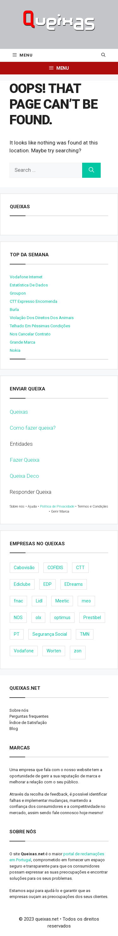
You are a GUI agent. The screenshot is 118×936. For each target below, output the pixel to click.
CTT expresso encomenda (33, 301)
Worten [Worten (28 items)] (54, 650)
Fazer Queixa (24, 460)
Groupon (18, 293)
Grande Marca (22, 342)
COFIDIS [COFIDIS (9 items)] (55, 567)
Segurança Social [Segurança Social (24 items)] (49, 634)
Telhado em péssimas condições (40, 326)
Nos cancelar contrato (30, 334)
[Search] (91, 170)
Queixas (19, 412)
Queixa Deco (24, 476)
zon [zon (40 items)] (77, 650)
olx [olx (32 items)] (38, 617)
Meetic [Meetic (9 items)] (62, 600)
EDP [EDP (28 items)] (47, 584)
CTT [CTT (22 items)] (80, 567)
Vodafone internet (26, 277)
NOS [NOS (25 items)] (18, 617)
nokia (15, 350)
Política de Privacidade (57, 506)
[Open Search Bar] (103, 55)
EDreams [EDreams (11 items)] (74, 584)
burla (14, 309)
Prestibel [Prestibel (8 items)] (92, 617)
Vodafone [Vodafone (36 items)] (24, 650)
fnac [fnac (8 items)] (18, 600)
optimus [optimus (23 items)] (62, 617)
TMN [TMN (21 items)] (84, 634)
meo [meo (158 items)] (86, 600)
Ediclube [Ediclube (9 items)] (22, 584)
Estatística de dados (29, 285)
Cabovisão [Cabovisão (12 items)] (24, 567)
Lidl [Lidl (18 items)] (39, 600)
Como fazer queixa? (33, 428)
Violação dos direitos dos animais (42, 317)
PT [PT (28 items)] (17, 634)
